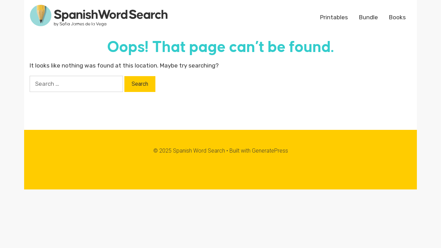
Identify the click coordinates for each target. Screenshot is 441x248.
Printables (334, 17)
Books (397, 17)
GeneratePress (270, 150)
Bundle (368, 17)
